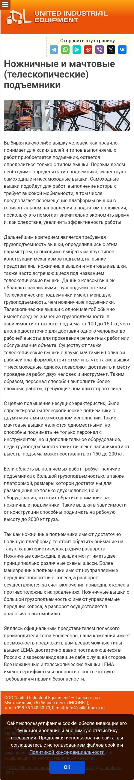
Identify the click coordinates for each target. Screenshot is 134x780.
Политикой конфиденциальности (67, 752)
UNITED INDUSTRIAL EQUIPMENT (55, 17)
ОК (67, 767)
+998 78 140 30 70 (32, 708)
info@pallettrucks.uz (85, 708)
